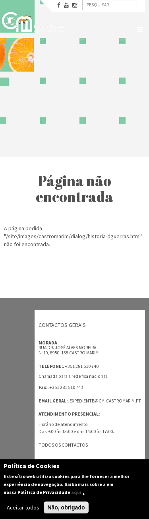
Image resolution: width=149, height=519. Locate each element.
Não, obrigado (66, 508)
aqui (76, 493)
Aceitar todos (23, 507)
